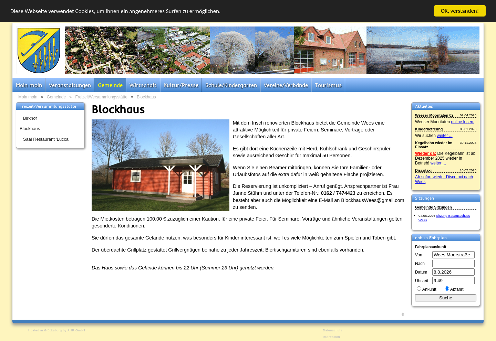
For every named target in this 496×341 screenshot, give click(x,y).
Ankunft (429, 289)
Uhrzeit (421, 280)
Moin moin (29, 85)
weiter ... (444, 135)
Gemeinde (110, 85)
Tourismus (328, 85)
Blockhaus (146, 97)
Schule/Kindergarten (231, 85)
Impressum (331, 337)
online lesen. (462, 121)
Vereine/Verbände (286, 85)
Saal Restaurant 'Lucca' (46, 139)
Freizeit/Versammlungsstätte (101, 97)
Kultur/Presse (181, 85)
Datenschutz (332, 330)
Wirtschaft (143, 85)
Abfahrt (457, 289)
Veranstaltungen (70, 85)
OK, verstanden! (460, 10)
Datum (421, 272)
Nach (420, 263)
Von (418, 255)
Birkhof (30, 118)
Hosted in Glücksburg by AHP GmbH (56, 330)
